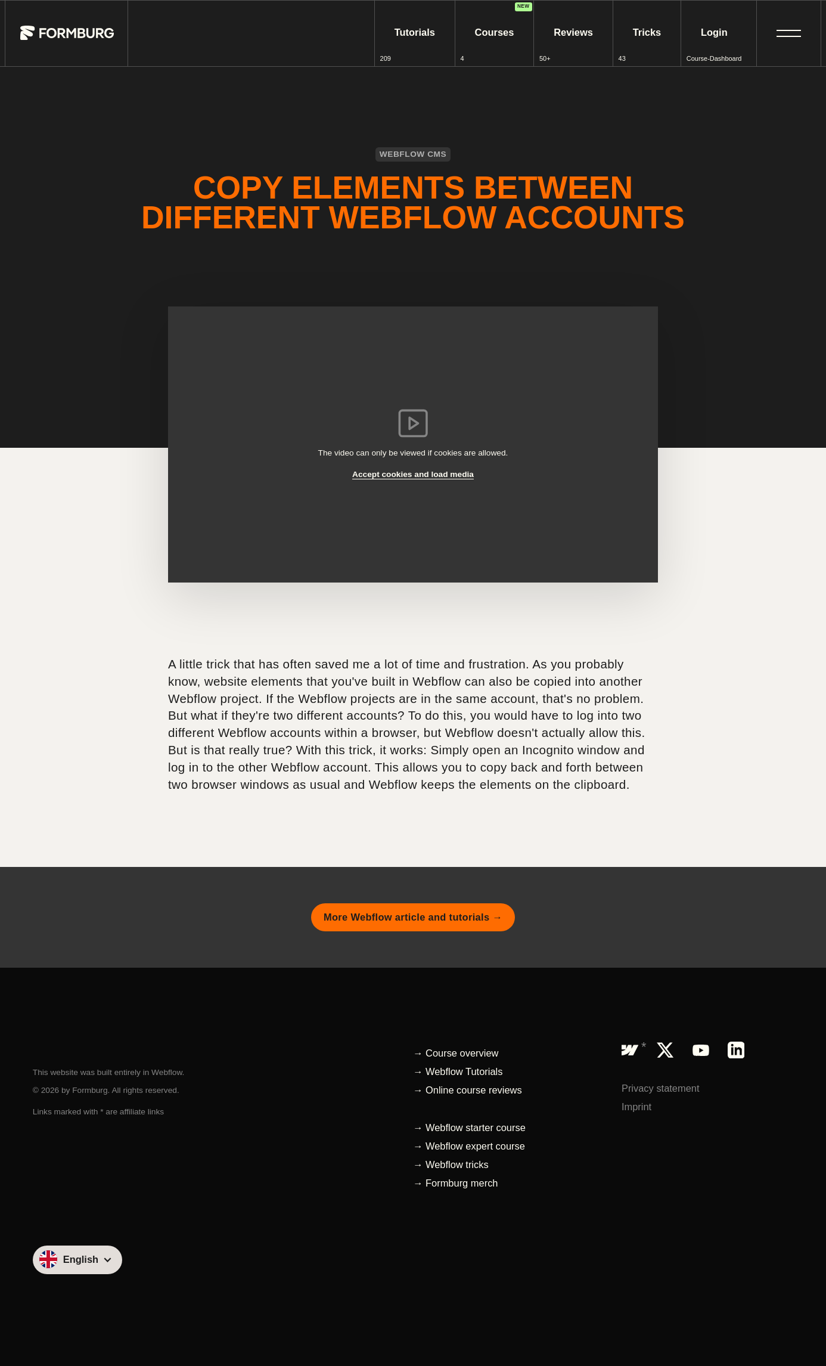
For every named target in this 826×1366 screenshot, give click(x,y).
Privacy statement (661, 1088)
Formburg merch (462, 1183)
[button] (789, 33)
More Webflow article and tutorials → (413, 917)
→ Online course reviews (467, 1090)
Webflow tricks (457, 1164)
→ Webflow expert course (469, 1146)
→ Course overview (455, 1053)
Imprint (636, 1106)
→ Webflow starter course (469, 1127)
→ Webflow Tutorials (457, 1071)
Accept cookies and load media (413, 474)
